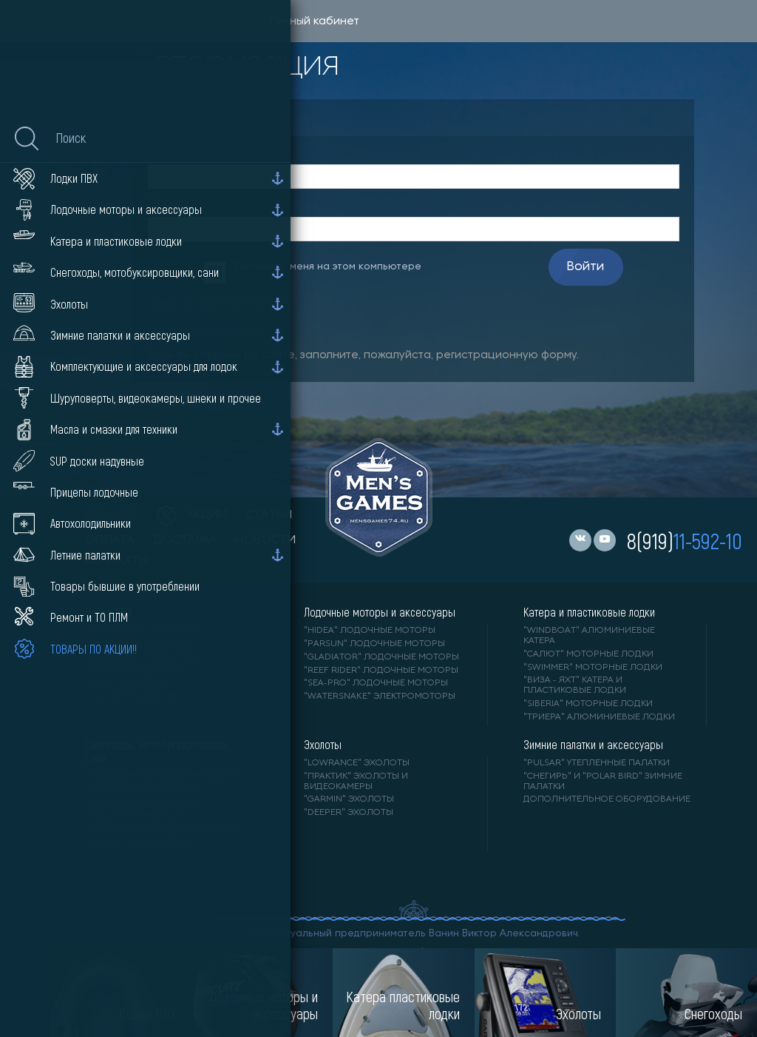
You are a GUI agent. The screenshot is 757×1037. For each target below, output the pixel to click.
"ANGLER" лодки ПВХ (134, 670)
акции (192, 515)
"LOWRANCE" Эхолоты (357, 763)
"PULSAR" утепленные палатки (596, 763)
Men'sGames (212, 21)
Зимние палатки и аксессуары (593, 744)
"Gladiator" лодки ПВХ (141, 657)
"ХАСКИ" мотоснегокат (141, 842)
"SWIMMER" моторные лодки (592, 667)
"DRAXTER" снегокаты (136, 816)
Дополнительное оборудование (606, 799)
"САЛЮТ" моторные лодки (588, 654)
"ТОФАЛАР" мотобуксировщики (163, 776)
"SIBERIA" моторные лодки (588, 704)
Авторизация (210, 117)
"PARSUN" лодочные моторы (374, 644)
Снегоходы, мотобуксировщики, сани (157, 751)
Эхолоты (323, 744)
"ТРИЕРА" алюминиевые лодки (599, 717)
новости (265, 540)
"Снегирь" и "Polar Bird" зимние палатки (602, 782)
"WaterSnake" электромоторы (379, 696)
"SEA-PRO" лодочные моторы (376, 683)
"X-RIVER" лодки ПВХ (133, 696)
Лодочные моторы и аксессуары (379, 612)
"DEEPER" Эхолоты (348, 812)
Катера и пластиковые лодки (589, 612)
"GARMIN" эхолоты (349, 799)
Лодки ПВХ (108, 612)
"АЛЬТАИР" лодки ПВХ (137, 644)
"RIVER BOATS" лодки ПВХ (144, 630)
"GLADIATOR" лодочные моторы (381, 657)
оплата (110, 540)
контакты (116, 561)
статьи (269, 515)
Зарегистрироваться (206, 330)
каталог (112, 515)
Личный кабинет (313, 21)
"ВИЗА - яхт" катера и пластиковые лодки (574, 685)
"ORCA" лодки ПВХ (129, 683)
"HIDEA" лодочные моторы (369, 630)
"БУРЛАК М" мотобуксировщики (162, 829)
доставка (185, 540)
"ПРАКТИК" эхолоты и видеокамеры (356, 782)
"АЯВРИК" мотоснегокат (143, 803)
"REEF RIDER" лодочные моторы (381, 670)
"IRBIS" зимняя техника (141, 789)
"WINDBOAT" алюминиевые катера (589, 636)
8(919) (684, 540)
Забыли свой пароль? (209, 304)
